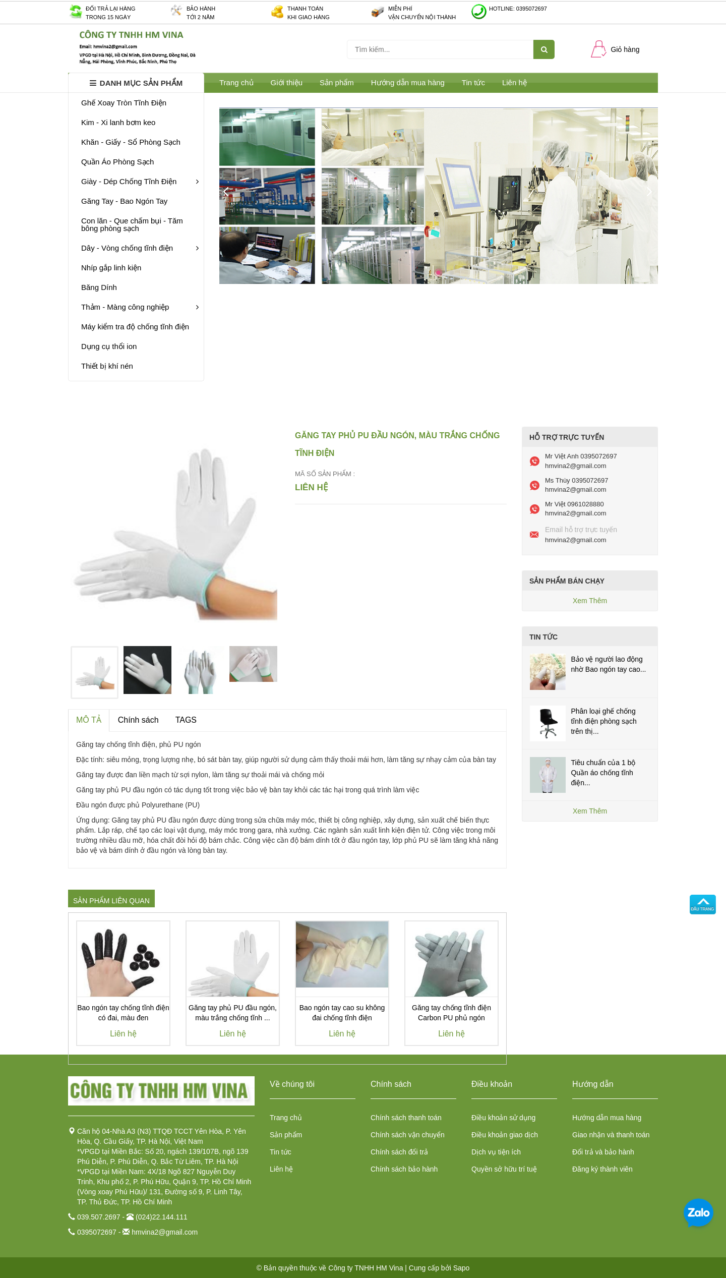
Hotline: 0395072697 (518, 9)
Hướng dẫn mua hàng (408, 82)
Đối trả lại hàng (111, 9)
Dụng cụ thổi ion (109, 346)
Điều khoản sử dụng (503, 1118)
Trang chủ (236, 82)
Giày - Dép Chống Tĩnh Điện (140, 181)
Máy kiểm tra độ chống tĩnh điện (135, 326)
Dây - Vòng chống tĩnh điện (140, 248)
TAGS (186, 720)
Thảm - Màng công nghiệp (140, 307)
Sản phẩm (286, 1135)
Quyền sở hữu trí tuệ (504, 1169)
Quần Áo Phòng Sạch (117, 161)
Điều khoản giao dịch (504, 1135)
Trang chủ (286, 1118)
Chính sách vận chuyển (408, 1135)
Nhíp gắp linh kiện (111, 267)
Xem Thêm (590, 601)
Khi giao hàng (308, 17)
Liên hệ (281, 1169)
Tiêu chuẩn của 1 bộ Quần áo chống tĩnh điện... (603, 773)
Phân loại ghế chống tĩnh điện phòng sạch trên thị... (603, 721)
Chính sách (138, 720)
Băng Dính (99, 287)
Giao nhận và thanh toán (611, 1135)
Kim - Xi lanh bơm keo (118, 122)
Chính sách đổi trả (399, 1152)
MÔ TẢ (88, 720)
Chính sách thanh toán (406, 1118)
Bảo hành (201, 9)
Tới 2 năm (200, 17)
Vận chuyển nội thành (422, 17)
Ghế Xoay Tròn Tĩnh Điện (123, 102)
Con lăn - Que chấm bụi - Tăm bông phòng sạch (132, 224)
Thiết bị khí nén (107, 366)
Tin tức (280, 1152)
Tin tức (473, 82)
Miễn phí (400, 9)
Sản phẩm (337, 82)
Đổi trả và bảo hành (603, 1152)
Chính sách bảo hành (404, 1169)
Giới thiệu (287, 82)
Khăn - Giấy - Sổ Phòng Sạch (130, 142)
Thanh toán (305, 9)
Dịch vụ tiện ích (496, 1152)
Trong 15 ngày (108, 17)
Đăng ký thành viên (602, 1169)
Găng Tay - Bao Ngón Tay (124, 201)
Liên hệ (514, 82)
